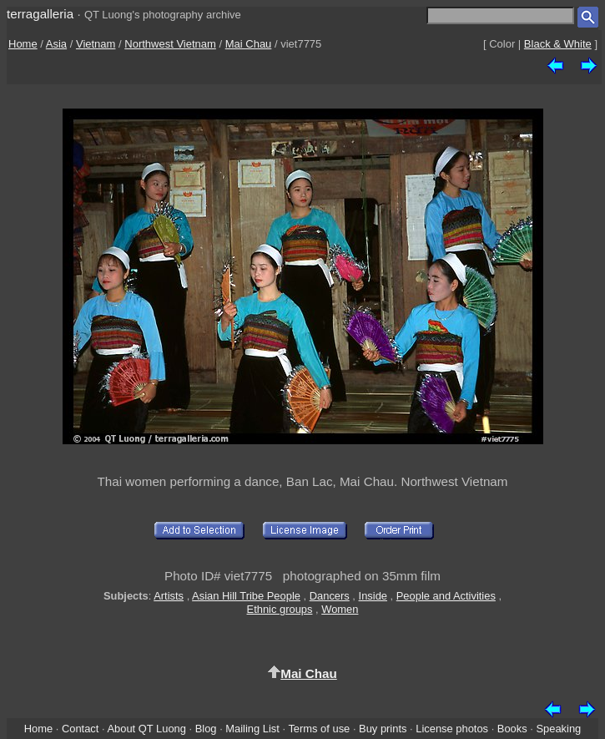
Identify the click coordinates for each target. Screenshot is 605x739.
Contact (80, 728)
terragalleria (40, 14)
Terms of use (319, 728)
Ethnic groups (280, 609)
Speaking (558, 728)
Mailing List (252, 728)
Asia (56, 44)
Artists (169, 596)
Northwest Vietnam (170, 44)
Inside (373, 596)
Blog (206, 728)
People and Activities (446, 596)
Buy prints (382, 728)
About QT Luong (146, 728)
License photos (452, 728)
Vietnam (95, 44)
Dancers (330, 596)
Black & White (558, 44)
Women (339, 609)
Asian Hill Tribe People (246, 596)
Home (23, 44)
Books (512, 728)
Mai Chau (248, 44)
